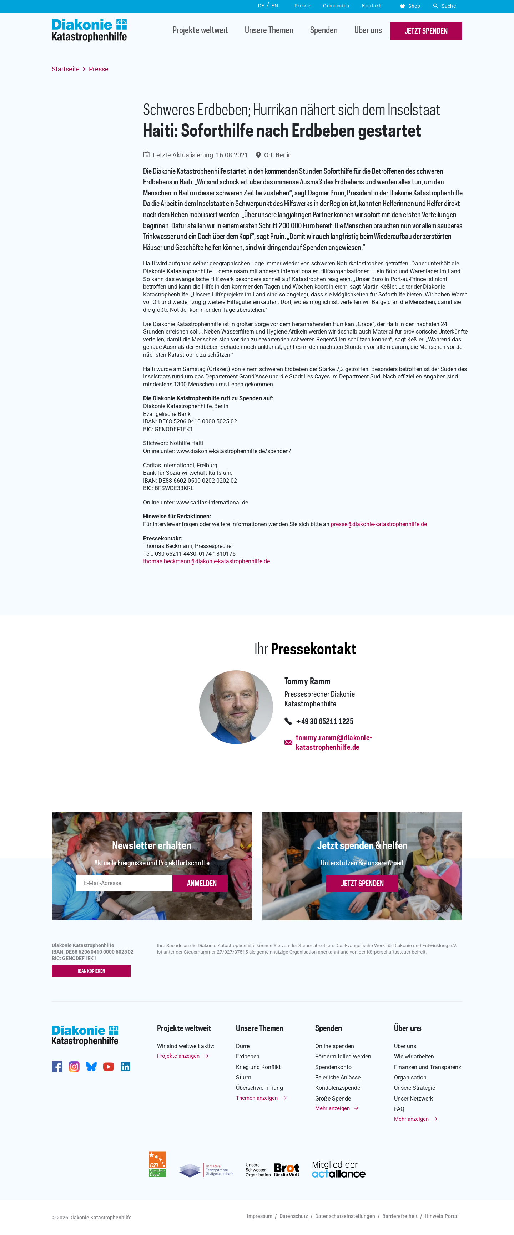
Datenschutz (293, 1216)
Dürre (243, 1046)
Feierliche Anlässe (338, 1077)
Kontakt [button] (371, 6)
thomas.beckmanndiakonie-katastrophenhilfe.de (206, 561)
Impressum (259, 1216)
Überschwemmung (259, 1088)
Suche (444, 6)
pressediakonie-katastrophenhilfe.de (379, 524)
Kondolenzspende (337, 1088)
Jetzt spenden (362, 884)
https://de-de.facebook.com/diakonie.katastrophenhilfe (57, 1066)
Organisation (410, 1077)
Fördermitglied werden (343, 1056)
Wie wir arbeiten (414, 1056)
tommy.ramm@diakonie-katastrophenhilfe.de (334, 743)
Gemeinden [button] (336, 6)
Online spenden (334, 1046)
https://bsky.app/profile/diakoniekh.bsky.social (91, 1066)
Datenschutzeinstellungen (345, 1216)
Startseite (66, 69)
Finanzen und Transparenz (427, 1067)
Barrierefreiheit (400, 1216)
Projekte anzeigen (178, 1056)
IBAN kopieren (93, 971)
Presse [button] (302, 6)
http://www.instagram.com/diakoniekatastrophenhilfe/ (74, 1066)
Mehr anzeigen (332, 1109)
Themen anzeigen (257, 1098)
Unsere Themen (269, 30)
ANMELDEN (202, 884)
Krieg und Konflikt (258, 1067)
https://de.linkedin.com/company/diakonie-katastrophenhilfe (125, 1066)
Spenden (324, 30)
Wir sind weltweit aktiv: (186, 1046)
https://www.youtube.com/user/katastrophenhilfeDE (108, 1066)
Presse (99, 69)
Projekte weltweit (200, 30)
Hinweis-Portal (442, 1216)
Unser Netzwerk (413, 1098)
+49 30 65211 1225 (324, 722)
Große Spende (333, 1098)
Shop (410, 6)
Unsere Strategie (414, 1088)
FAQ (399, 1109)
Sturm (243, 1077)
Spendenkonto (333, 1067)
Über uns (368, 30)
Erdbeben (247, 1056)
